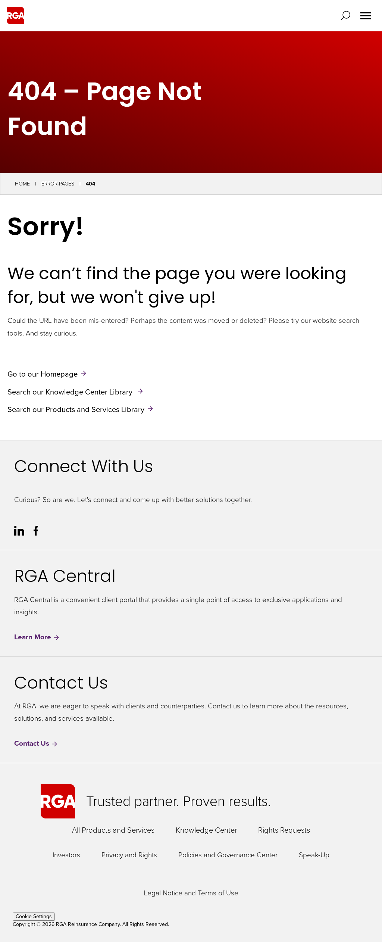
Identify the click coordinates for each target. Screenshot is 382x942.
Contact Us (36, 744)
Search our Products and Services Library (75, 409)
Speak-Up (314, 855)
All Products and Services (113, 830)
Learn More (37, 637)
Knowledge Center (206, 830)
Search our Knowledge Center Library (70, 391)
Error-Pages (57, 184)
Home (22, 184)
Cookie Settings (34, 916)
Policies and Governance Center (228, 855)
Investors (66, 855)
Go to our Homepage (42, 374)
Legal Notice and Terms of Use (191, 893)
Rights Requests (284, 830)
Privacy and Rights (129, 855)
